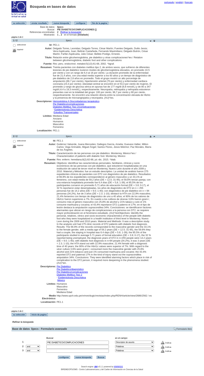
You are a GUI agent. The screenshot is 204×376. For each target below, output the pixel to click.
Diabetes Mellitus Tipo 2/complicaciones (74, 106)
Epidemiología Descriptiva (68, 109)
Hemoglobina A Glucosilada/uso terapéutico (76, 101)
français (189, 2)
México (61, 280)
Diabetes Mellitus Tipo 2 (69, 274)
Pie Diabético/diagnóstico (70, 269)
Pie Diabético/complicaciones (68, 104)
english (179, 2)
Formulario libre (184, 329)
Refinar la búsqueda (71, 32)
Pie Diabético (64, 266)
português (169, 2)
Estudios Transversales (66, 112)
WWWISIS (118, 367)
